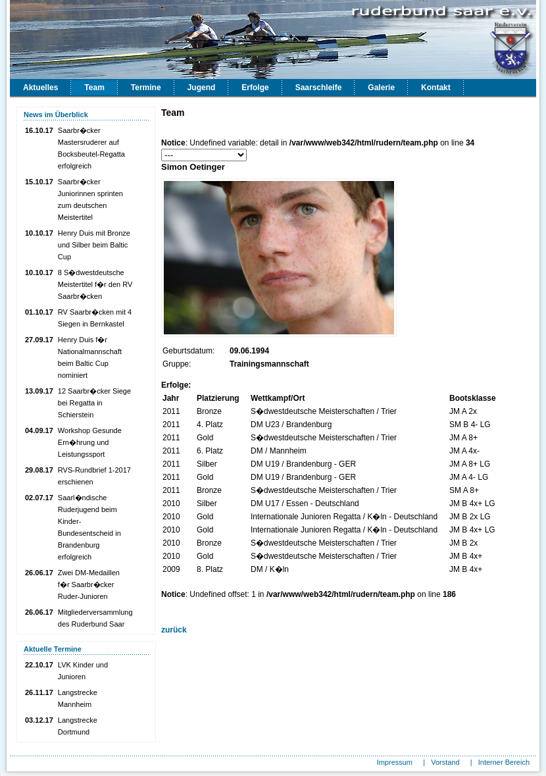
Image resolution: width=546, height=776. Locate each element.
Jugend (201, 87)
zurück (174, 629)
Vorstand (445, 762)
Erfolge (254, 87)
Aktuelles (40, 87)
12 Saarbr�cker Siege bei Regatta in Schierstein (94, 403)
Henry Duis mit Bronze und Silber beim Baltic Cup (94, 245)
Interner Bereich (504, 762)
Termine (146, 87)
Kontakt (436, 87)
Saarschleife (318, 87)
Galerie (381, 87)
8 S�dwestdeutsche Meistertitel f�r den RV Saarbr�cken (95, 284)
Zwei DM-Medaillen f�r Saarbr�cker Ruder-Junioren (89, 584)
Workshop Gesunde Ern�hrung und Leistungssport (90, 442)
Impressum (394, 762)
